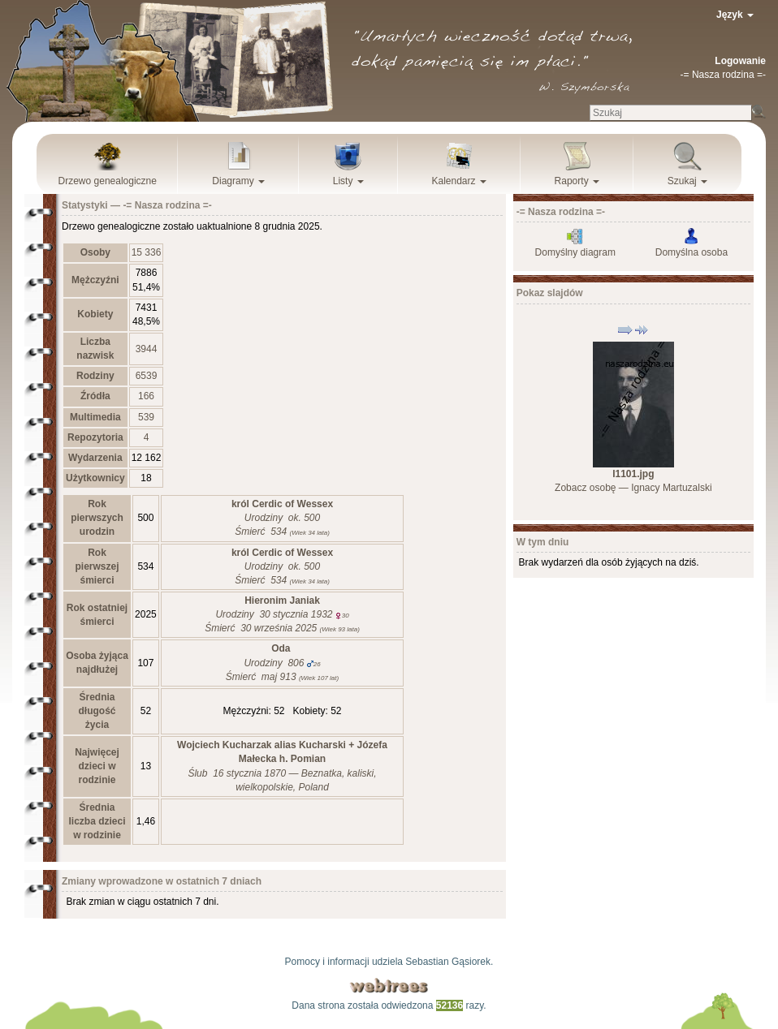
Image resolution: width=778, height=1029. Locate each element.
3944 (147, 349)
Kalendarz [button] (459, 181)
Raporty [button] (577, 181)
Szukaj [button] (687, 181)
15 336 (147, 252)
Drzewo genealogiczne (107, 181)
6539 (147, 375)
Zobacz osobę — (633, 487)
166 (146, 396)
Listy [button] (348, 181)
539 (146, 417)
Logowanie (740, 61)
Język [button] (735, 14)
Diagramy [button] (238, 181)
